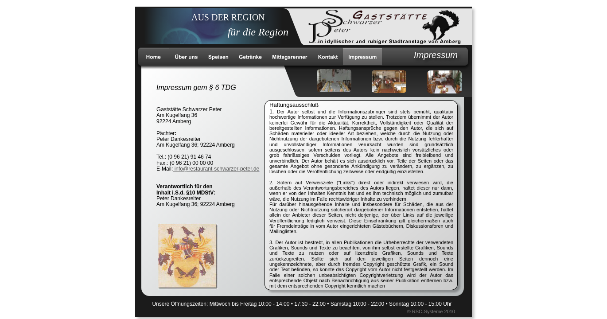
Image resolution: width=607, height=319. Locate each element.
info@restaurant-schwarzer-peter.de (216, 169)
